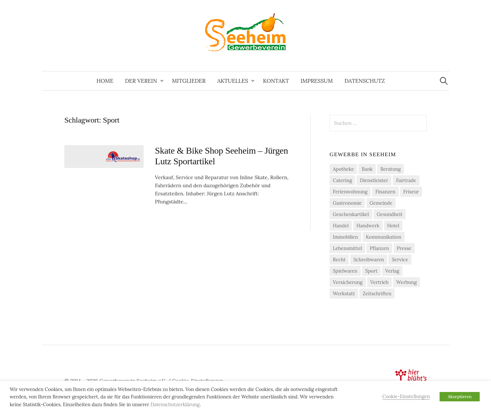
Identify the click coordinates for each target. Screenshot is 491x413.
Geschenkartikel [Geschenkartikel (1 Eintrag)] (351, 214)
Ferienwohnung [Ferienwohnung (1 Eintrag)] (350, 192)
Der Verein (141, 80)
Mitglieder (189, 80)
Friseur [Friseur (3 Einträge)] (411, 192)
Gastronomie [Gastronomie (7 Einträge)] (347, 203)
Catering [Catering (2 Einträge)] (342, 180)
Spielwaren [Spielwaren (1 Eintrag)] (345, 271)
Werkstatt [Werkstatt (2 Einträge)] (344, 293)
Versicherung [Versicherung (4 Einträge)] (348, 282)
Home (104, 80)
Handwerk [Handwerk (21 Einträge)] (367, 226)
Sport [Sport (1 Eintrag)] (371, 271)
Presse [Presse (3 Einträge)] (404, 248)
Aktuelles (232, 80)
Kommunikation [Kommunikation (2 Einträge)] (383, 237)
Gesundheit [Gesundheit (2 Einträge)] (390, 214)
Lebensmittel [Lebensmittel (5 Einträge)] (347, 248)
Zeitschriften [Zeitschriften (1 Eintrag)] (377, 293)
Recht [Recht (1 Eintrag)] (339, 259)
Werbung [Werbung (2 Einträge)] (406, 282)
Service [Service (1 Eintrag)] (400, 259)
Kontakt (276, 80)
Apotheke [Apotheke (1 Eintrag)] (343, 169)
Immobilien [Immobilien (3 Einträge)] (345, 237)
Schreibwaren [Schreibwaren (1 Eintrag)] (369, 259)
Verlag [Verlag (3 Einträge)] (392, 271)
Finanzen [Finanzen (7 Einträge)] (385, 192)
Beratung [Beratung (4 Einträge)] (390, 169)
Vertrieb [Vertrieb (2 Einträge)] (379, 282)
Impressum (316, 80)
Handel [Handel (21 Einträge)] (341, 226)
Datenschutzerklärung (175, 404)
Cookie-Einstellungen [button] (406, 396)
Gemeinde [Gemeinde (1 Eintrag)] (381, 203)
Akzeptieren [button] (460, 396)
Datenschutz (364, 80)
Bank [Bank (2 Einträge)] (367, 169)
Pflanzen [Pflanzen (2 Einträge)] (379, 248)
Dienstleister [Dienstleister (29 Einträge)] (374, 180)
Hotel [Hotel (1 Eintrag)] (393, 226)
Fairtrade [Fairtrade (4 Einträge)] (406, 180)
